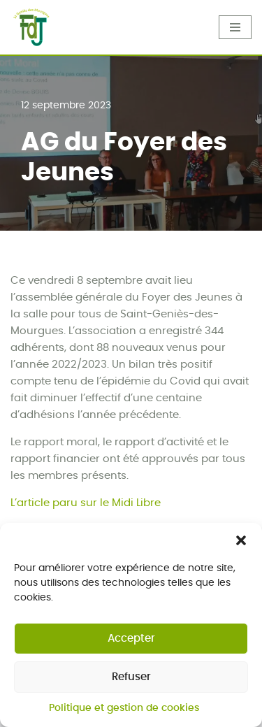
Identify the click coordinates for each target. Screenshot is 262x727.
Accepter (131, 642)
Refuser (131, 680)
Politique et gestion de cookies (124, 712)
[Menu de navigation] (235, 27)
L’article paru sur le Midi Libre (85, 503)
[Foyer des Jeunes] (31, 27)
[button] (241, 544)
